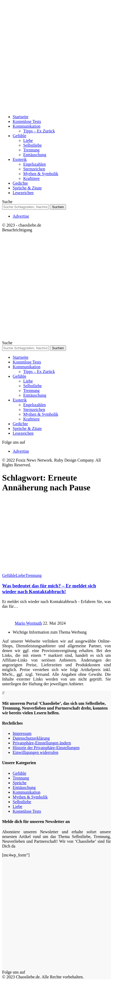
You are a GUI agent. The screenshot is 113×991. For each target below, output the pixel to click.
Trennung (33, 575)
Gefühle (9, 575)
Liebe (20, 575)
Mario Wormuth (28, 623)
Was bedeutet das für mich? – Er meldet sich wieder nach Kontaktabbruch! (49, 588)
